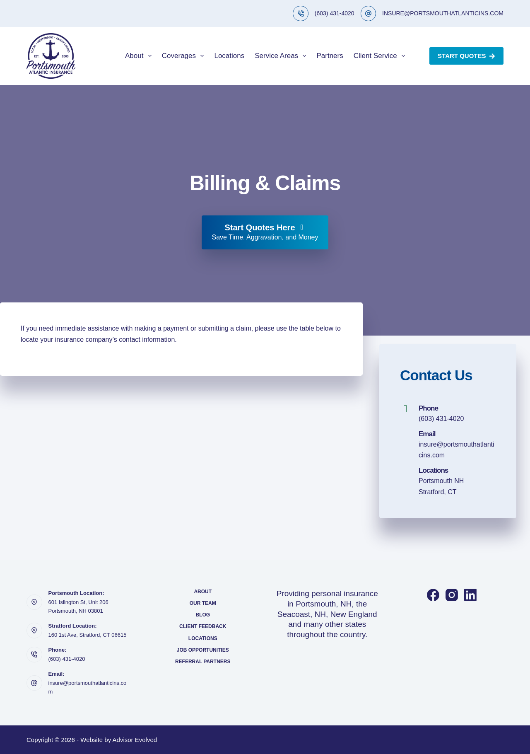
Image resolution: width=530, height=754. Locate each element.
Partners (329, 56)
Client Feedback (202, 626)
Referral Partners (203, 662)
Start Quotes (466, 55)
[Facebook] (433, 595)
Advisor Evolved (135, 739)
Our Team (203, 603)
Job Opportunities (203, 650)
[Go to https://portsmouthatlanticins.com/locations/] (448, 481)
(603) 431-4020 (334, 13)
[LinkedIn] (470, 595)
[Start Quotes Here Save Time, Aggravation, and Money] (265, 232)
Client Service (381, 56)
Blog (202, 615)
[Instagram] (452, 595)
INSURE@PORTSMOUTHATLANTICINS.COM (443, 13)
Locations (229, 56)
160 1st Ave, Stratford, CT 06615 (87, 635)
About (140, 56)
